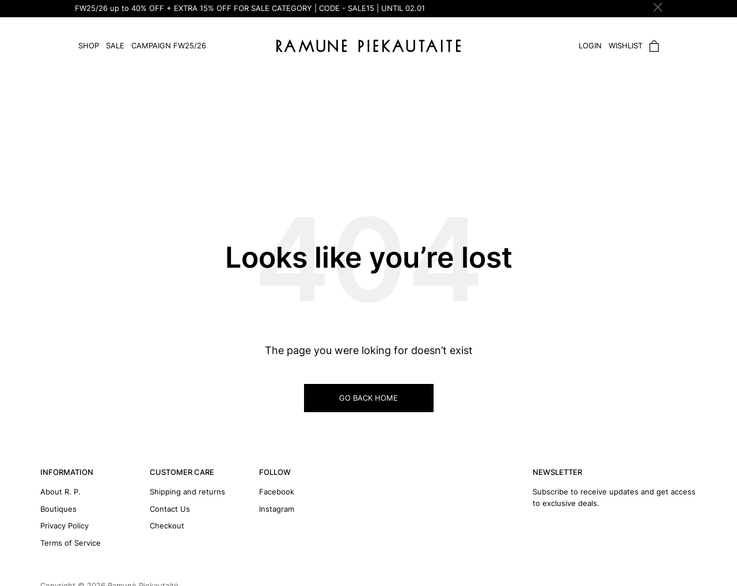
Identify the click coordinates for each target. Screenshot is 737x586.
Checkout (167, 525)
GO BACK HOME (368, 397)
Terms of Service (70, 542)
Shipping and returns (187, 491)
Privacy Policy (64, 525)
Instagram (276, 508)
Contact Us (170, 508)
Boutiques (58, 508)
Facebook (276, 491)
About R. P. (60, 491)
